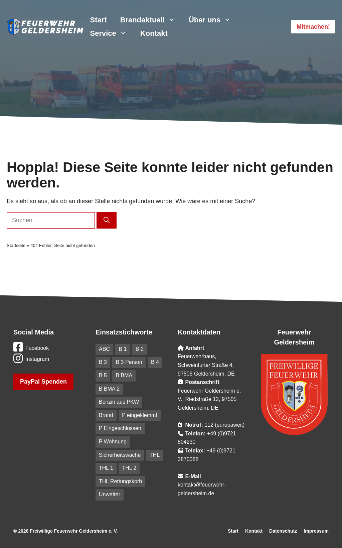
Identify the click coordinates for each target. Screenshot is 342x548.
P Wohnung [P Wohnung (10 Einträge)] (113, 441)
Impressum (316, 531)
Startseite (16, 245)
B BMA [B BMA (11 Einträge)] (124, 375)
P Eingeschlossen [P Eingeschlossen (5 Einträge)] (120, 428)
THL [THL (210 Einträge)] (155, 455)
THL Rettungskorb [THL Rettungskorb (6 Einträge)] (120, 481)
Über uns (213, 20)
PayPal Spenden (43, 381)
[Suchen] (107, 220)
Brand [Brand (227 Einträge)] (106, 415)
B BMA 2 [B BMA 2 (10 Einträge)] (109, 389)
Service (112, 33)
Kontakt (154, 33)
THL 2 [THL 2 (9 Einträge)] (129, 468)
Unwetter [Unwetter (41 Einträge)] (109, 494)
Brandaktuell (151, 20)
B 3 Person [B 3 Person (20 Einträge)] (129, 362)
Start (98, 20)
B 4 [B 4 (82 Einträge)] (155, 362)
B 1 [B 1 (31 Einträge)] (123, 349)
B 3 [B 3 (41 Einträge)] (103, 362)
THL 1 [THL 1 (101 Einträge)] (106, 468)
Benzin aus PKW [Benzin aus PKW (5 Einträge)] (119, 402)
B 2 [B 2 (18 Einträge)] (140, 349)
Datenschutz (283, 531)
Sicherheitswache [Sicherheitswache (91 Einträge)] (120, 455)
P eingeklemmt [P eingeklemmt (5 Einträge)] (139, 415)
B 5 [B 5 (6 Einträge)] (103, 375)
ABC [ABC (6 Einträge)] (104, 349)
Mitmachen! (313, 26)
